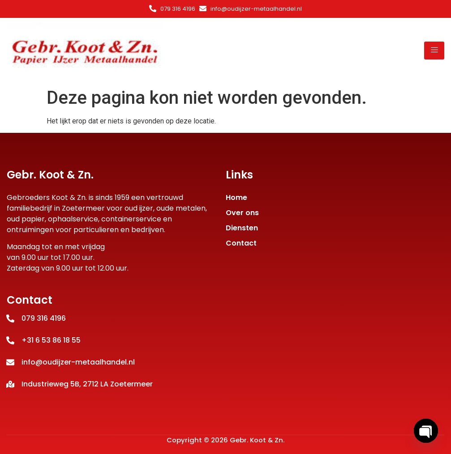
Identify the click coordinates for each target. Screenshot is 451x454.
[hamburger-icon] (434, 50)
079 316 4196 (177, 8)
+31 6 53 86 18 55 (51, 340)
